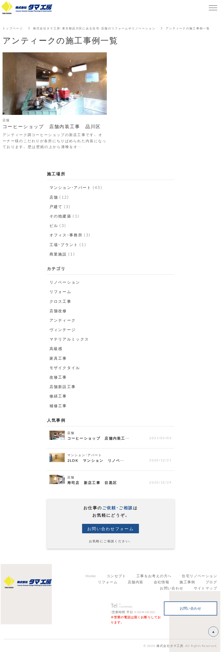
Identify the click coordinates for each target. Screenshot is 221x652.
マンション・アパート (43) (77, 187)
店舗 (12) (59, 197)
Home (91, 575)
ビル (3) (58, 225)
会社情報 (162, 581)
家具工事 (58, 358)
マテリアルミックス (70, 339)
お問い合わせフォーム (110, 528)
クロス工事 (61, 301)
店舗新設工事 (63, 386)
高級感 (56, 348)
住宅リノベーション (199, 575)
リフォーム (61, 291)
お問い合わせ (171, 587)
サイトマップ (205, 587)
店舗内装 (136, 581)
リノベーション (65, 282)
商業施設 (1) (62, 254)
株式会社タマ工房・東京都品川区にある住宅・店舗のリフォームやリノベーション (101, 28)
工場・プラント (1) (68, 244)
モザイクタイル (65, 367)
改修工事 (58, 377)
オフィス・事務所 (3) (71, 235)
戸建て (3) (60, 206)
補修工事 (58, 405)
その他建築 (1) (65, 216)
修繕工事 (58, 396)
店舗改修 (58, 310)
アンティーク (63, 320)
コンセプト (116, 575)
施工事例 (187, 581)
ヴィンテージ (63, 329)
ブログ (211, 581)
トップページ (13, 28)
